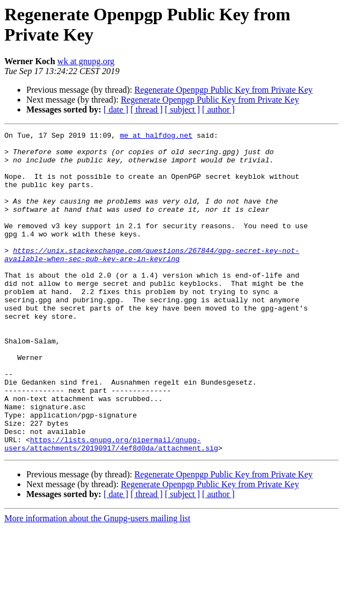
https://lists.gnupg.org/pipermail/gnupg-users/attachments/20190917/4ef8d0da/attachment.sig (111, 507)
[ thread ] (146, 109)
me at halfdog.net (156, 137)
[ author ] (218, 109)
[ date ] (116, 109)
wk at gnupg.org (86, 61)
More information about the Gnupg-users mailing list (97, 582)
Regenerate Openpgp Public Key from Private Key (223, 89)
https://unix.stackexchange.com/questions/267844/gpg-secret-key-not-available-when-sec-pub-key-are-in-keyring (151, 280)
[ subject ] (182, 109)
